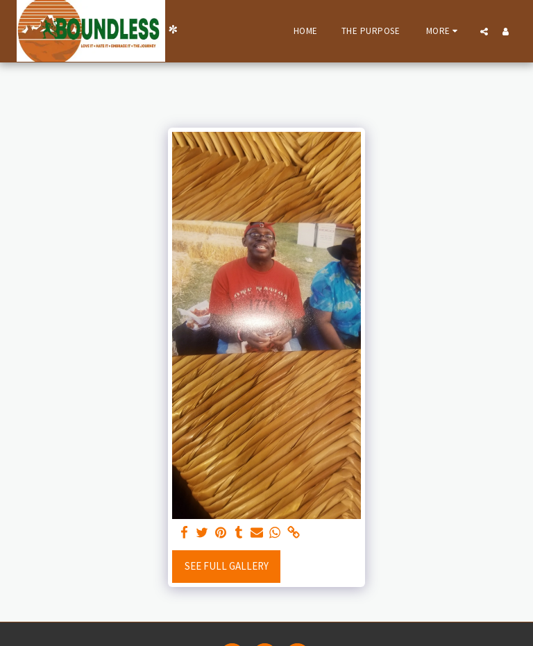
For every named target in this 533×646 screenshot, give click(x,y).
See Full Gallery (227, 565)
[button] (484, 31)
